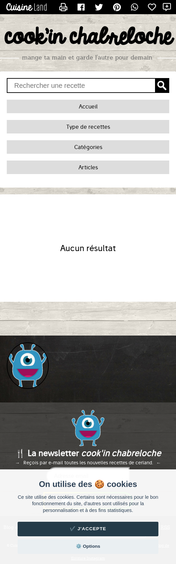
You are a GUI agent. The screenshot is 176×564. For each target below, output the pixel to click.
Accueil (88, 106)
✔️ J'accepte (88, 528)
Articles (88, 167)
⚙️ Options (88, 546)
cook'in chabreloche (88, 37)
